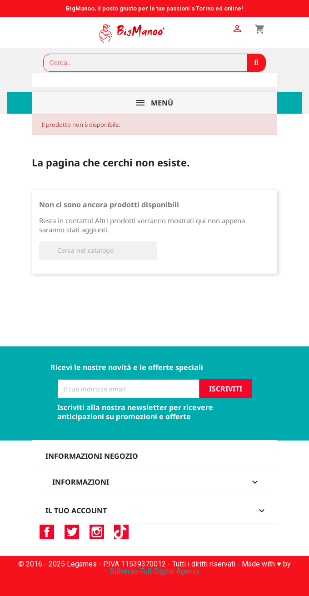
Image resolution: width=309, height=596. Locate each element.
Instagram (97, 532)
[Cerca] (98, 250)
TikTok (121, 532)
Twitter (72, 532)
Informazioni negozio (91, 456)
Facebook (47, 532)
